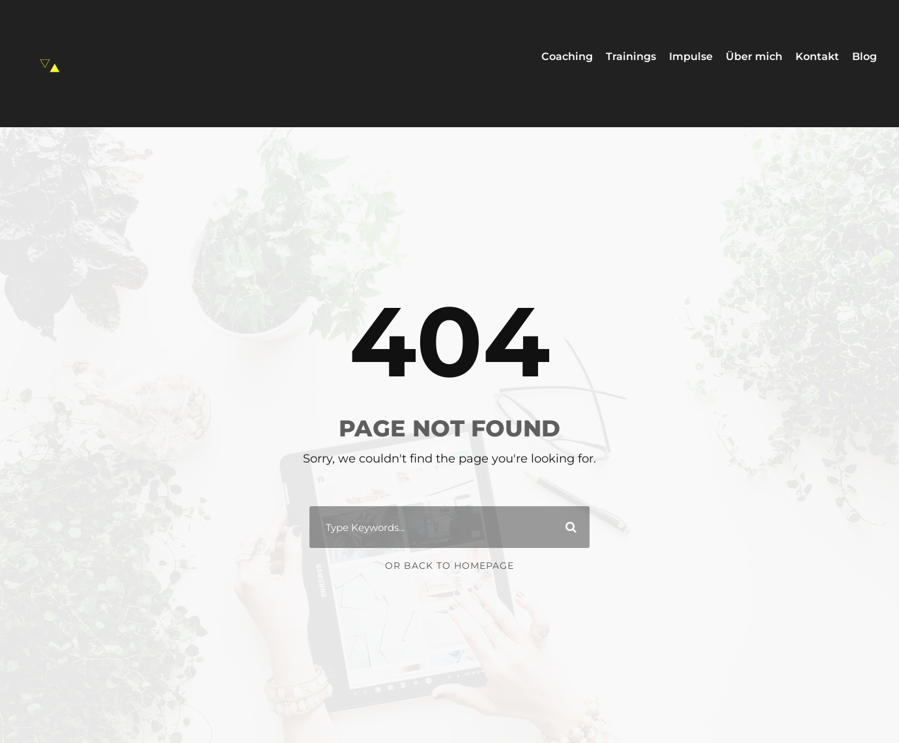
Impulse (691, 56)
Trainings (631, 56)
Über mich (754, 56)
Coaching (567, 56)
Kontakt (817, 56)
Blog (864, 56)
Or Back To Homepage (449, 565)
